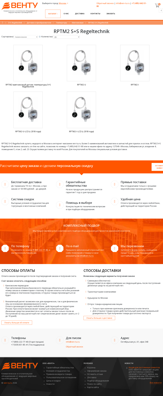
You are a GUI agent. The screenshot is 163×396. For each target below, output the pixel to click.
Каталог (52, 14)
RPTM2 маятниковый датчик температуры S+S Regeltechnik (28, 85)
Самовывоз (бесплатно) (99, 280)
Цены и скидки (53, 380)
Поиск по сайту (94, 384)
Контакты (95, 13)
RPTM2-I (135, 84)
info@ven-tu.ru (123, 3)
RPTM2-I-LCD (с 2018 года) (81, 131)
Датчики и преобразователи (39, 23)
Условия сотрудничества (58, 371)
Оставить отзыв (95, 374)
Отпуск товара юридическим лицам (105, 304)
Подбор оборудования (98, 380)
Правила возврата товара (59, 374)
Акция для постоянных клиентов (144, 367)
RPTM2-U (81, 84)
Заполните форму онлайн (133, 250)
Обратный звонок (105, 3)
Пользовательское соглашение (61, 377)
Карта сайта (93, 387)
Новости (50, 384)
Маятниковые (78, 23)
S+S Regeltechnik (15, 23)
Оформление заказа (96, 371)
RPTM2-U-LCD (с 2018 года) (28, 131)
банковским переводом (16, 285)
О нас (66, 13)
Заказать (110, 13)
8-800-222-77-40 (40, 250)
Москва (63, 3)
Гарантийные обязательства (60, 367)
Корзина (91, 367)
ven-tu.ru (8, 383)
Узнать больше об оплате (16, 322)
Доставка (79, 13)
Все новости (156, 382)
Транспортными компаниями (102, 291)
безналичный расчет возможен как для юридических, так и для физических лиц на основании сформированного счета (41, 302)
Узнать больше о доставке (99, 318)
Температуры (61, 23)
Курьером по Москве (98, 298)
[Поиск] (161, 11)
